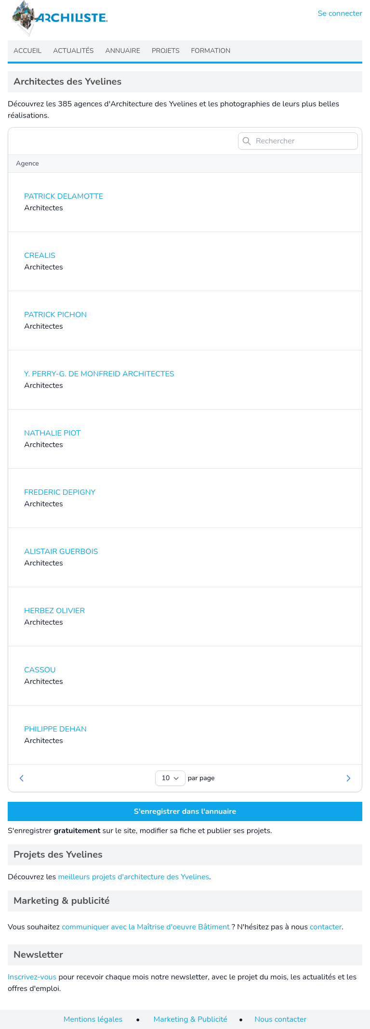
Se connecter (340, 13)
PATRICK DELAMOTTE (63, 196)
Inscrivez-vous (32, 977)
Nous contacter (280, 1019)
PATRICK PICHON (55, 314)
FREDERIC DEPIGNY (59, 492)
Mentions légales (93, 1019)
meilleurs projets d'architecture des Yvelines (133, 877)
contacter (326, 927)
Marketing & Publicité (190, 1019)
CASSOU (40, 670)
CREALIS (39, 255)
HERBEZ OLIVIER (54, 610)
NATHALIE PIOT (52, 433)
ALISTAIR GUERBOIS (61, 551)
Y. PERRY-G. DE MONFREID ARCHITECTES (99, 374)
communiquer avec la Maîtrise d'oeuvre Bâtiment (146, 927)
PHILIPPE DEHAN (55, 729)
